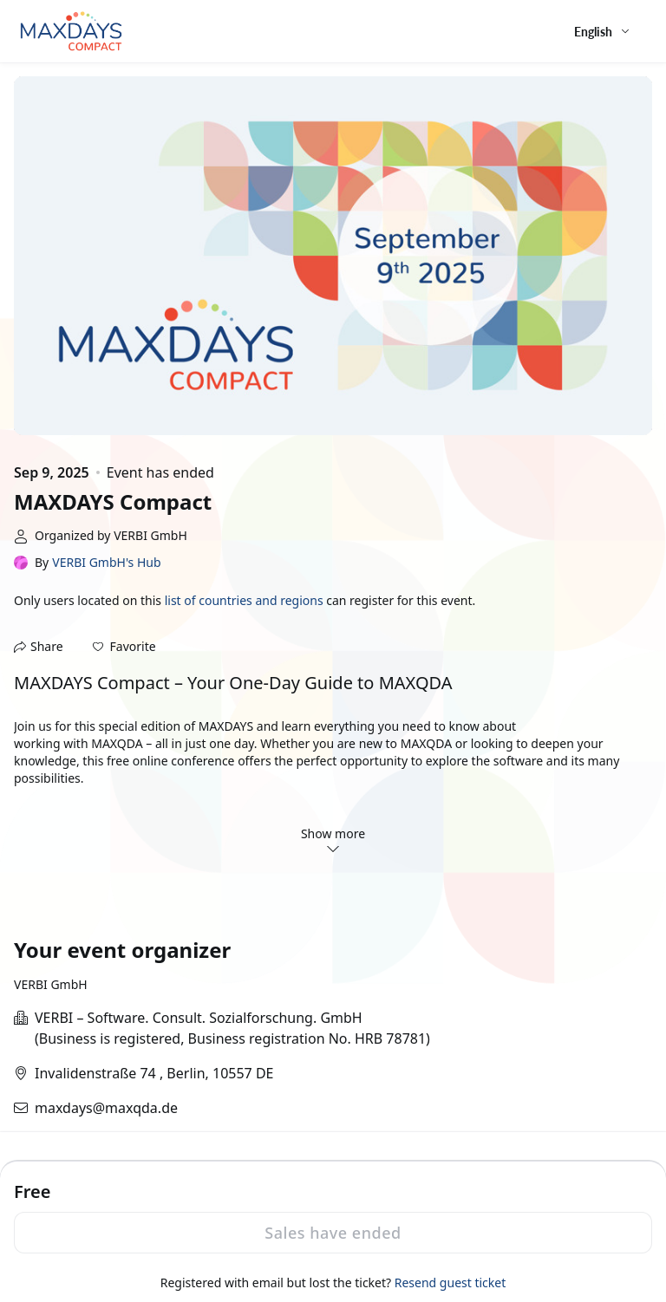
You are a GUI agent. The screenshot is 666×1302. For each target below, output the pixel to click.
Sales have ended (332, 1232)
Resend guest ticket (450, 1282)
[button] (124, 647)
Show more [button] (333, 840)
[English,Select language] (602, 32)
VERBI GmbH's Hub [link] (106, 562)
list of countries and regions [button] (244, 600)
